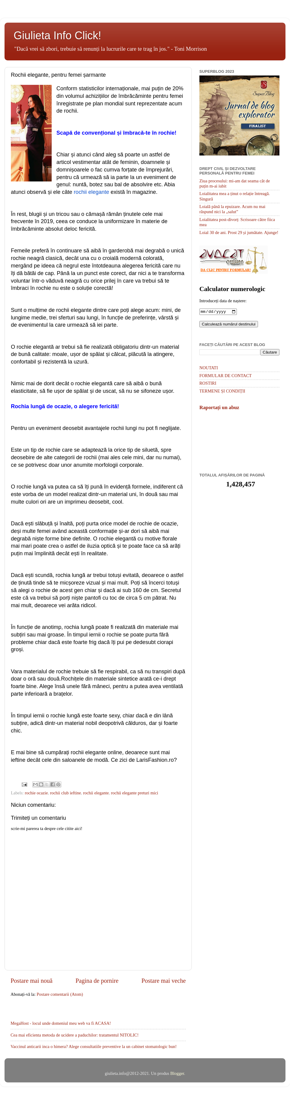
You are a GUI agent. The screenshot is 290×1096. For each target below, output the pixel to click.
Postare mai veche (163, 980)
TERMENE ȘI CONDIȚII (222, 391)
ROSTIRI (207, 383)
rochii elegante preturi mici (134, 792)
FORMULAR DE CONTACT (225, 376)
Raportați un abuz (219, 408)
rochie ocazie (36, 792)
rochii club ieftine (65, 792)
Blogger (177, 1073)
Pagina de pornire (97, 980)
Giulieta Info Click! (57, 35)
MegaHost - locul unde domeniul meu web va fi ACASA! (61, 1023)
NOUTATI (208, 368)
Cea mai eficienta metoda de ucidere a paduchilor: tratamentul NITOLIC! (75, 1035)
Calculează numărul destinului (229, 324)
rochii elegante (96, 792)
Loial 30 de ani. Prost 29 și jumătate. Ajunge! (238, 232)
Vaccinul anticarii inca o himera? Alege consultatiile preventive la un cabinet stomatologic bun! (94, 1046)
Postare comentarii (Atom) (60, 994)
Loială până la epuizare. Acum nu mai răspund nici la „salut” (232, 209)
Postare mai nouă (32, 980)
